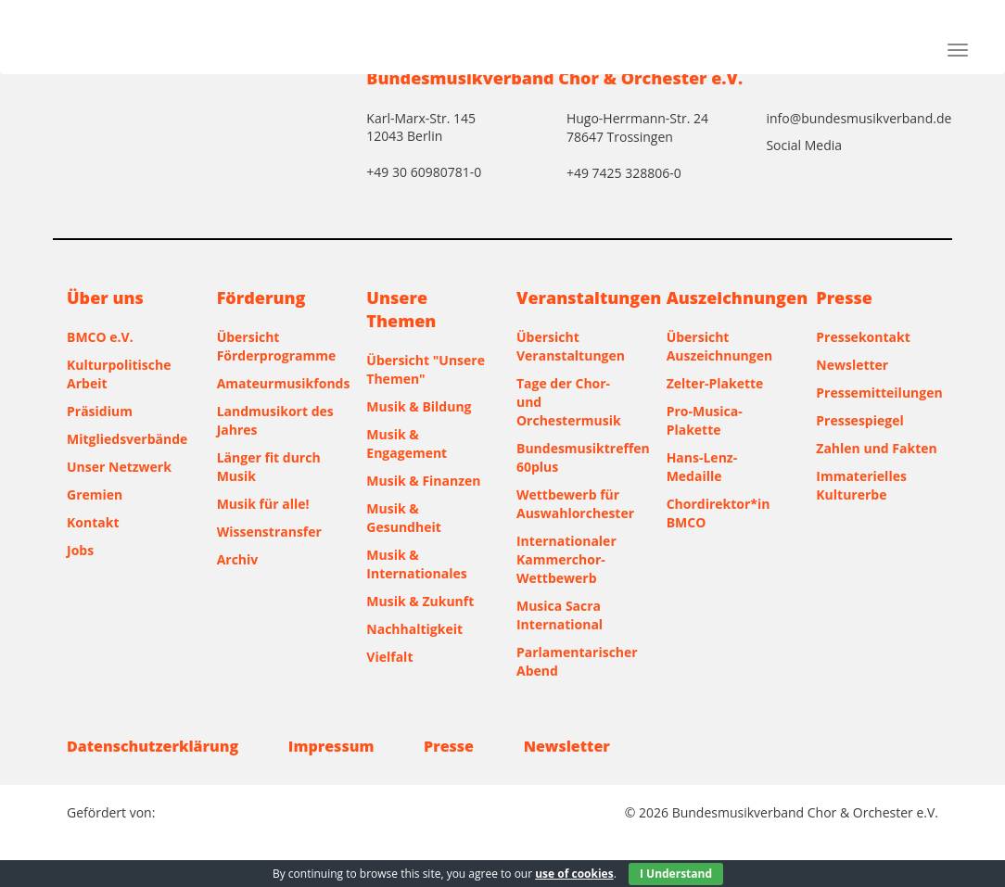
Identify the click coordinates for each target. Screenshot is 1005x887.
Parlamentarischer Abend (577, 661)
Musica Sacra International (559, 615)
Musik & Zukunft (420, 601)
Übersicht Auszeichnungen (720, 346)
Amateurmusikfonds (278, 383)
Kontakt (93, 522)
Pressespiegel (859, 420)
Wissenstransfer (269, 531)
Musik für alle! (263, 504)
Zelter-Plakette (715, 383)
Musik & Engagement (406, 443)
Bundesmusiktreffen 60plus (577, 457)
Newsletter (852, 365)
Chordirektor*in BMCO (718, 513)
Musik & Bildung (418, 406)
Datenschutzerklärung (152, 746)
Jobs (80, 550)
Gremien (94, 494)
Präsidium (100, 411)
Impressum (331, 746)
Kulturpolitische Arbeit (119, 374)
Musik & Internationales (416, 564)
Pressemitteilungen (877, 392)
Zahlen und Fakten (876, 448)
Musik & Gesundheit (403, 518)
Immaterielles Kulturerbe (861, 485)
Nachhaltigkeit (414, 629)
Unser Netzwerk (119, 466)
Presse (449, 746)
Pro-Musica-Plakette (705, 420)
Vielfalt (389, 656)
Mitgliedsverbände (127, 439)
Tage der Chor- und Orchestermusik (568, 401)
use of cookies (574, 873)
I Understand (676, 873)
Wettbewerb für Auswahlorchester (575, 504)
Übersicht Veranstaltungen (570, 346)
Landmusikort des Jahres (275, 420)
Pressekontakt (863, 337)
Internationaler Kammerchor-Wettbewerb (566, 559)
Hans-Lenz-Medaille (702, 467)
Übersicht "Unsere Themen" (425, 369)
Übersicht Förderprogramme (277, 346)
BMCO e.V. (100, 337)
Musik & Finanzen (423, 480)
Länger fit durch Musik (269, 467)
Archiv (238, 559)
